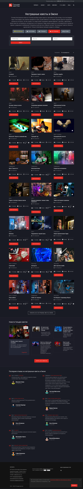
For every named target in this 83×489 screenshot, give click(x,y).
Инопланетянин (35, 168)
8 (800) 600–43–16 (60, 1)
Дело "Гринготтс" (13, 168)
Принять (74, 485)
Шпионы (11, 233)
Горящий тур (34, 136)
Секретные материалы (60, 168)
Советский (12, 265)
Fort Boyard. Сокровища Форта (62, 297)
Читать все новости (41, 360)
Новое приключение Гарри (61, 233)
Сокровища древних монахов (39, 105)
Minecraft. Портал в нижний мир (18, 136)
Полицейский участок (60, 136)
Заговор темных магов (15, 105)
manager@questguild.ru (17, 476)
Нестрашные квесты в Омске (41, 312)
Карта (48, 5)
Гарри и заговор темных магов (17, 200)
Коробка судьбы (58, 74)
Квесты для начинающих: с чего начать (67, 343)
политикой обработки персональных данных (60, 479)
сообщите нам (46, 468)
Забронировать (13, 83)
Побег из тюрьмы (36, 297)
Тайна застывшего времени (61, 200)
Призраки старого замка (38, 74)
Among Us (34, 265)
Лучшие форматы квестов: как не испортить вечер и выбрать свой (68, 329)
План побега (12, 297)
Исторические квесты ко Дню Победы (45, 328)
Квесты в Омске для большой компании (45, 342)
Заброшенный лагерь (59, 105)
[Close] (80, 480)
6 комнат (11, 74)
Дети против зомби (59, 265)
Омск (63, 5)
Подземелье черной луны (38, 233)
